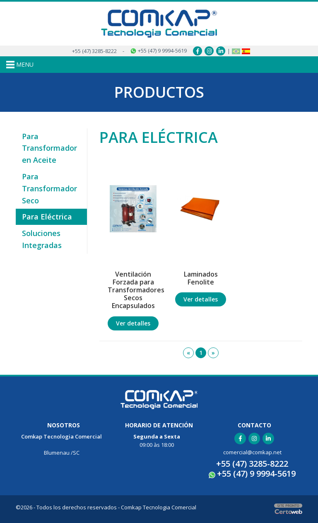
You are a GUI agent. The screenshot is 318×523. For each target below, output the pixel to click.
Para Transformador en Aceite (49, 148)
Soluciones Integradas (42, 239)
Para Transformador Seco (49, 188)
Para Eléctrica (47, 217)
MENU (20, 64)
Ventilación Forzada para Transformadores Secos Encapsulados (135, 290)
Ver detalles (133, 323)
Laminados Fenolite (201, 278)
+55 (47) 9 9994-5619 (158, 50)
